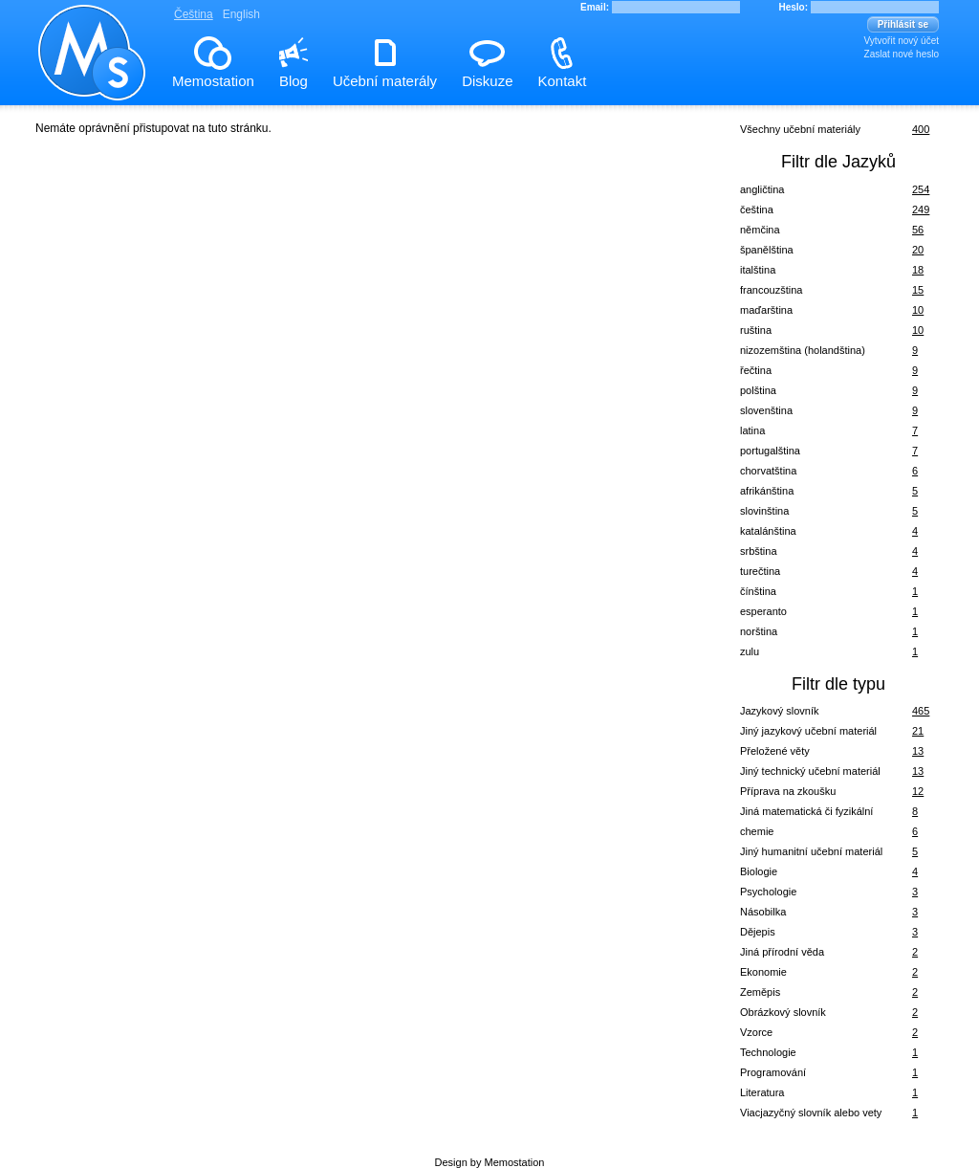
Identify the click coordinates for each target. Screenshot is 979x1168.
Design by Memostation (490, 1162)
